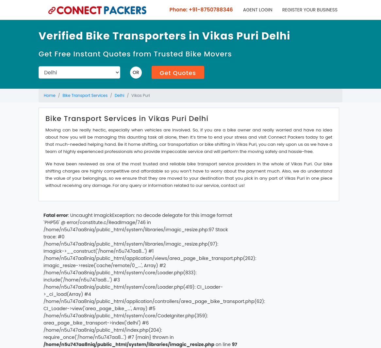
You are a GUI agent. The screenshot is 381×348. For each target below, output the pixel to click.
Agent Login (258, 10)
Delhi (119, 95)
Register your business (310, 10)
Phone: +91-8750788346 (200, 9)
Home (50, 95)
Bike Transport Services (85, 95)
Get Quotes (178, 73)
